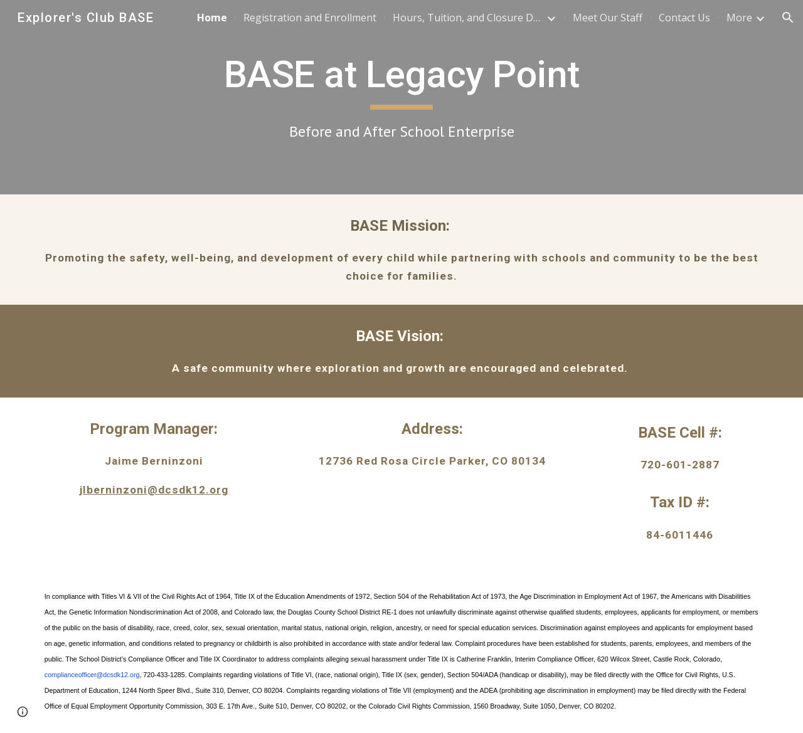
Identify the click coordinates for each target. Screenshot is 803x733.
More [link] (739, 17)
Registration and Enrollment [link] (309, 17)
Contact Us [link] (684, 17)
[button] (788, 18)
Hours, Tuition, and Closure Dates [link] (468, 17)
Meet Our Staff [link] (607, 17)
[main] (401, 97)
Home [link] (212, 17)
